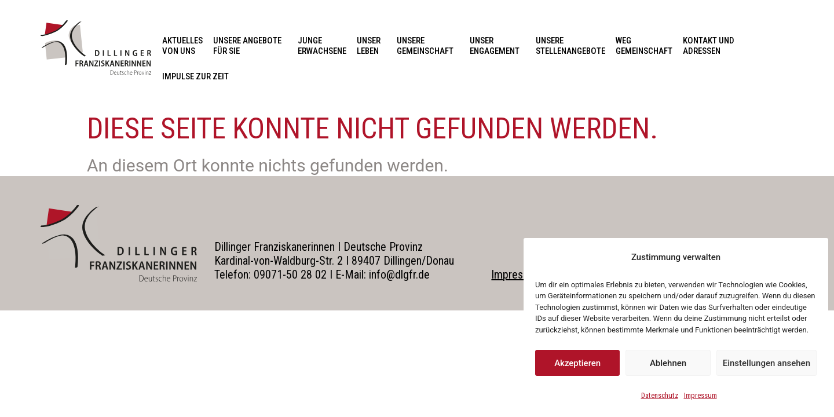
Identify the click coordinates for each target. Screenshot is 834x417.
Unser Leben (371, 45)
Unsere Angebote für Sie (250, 45)
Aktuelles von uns (182, 45)
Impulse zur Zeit (195, 76)
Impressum (700, 395)
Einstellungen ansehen (766, 363)
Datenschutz (659, 395)
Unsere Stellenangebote (570, 45)
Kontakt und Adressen (711, 45)
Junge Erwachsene (322, 45)
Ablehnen (668, 363)
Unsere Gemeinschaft (428, 45)
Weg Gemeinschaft (644, 45)
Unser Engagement (497, 45)
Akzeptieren (577, 363)
